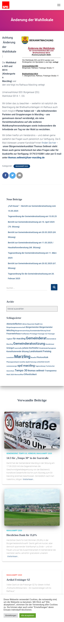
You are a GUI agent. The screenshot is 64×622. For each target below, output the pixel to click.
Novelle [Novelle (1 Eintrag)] (33, 357)
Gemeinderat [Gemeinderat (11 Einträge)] (36, 338)
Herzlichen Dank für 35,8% (21, 535)
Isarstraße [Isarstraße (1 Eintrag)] (18, 348)
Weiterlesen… (28, 479)
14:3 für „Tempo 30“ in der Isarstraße (27, 458)
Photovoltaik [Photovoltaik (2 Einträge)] (42, 357)
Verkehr (32, 453)
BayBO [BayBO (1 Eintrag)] (37, 324)
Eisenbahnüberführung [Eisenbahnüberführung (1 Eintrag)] (38, 331)
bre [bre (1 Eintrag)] (41, 324)
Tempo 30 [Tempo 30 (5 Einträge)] (21, 370)
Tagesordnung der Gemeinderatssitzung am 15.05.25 (32, 216)
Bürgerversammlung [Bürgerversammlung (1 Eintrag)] (22, 331)
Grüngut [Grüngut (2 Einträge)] (10, 348)
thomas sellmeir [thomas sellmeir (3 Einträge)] (36, 370)
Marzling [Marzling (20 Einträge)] (22, 356)
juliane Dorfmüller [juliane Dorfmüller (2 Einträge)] (30, 348)
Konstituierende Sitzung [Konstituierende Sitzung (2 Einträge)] (17, 351)
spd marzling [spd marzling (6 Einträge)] (26, 365)
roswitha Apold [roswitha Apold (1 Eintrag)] (24, 362)
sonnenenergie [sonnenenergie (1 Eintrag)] (11, 366)
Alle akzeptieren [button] (27, 615)
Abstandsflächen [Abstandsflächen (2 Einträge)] (14, 324)
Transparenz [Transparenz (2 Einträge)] (51, 370)
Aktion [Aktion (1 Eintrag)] (24, 324)
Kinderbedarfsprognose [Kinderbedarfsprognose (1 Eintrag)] (47, 348)
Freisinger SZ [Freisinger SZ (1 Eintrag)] (42, 334)
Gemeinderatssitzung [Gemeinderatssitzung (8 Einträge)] (29, 344)
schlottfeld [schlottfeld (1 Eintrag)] (40, 362)
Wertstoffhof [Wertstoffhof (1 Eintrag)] (19, 375)
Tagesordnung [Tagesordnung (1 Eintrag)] (40, 366)
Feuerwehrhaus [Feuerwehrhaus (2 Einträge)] (13, 333)
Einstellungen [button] (10, 615)
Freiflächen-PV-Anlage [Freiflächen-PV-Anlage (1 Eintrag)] (29, 334)
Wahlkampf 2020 (22, 166)
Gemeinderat (12, 453)
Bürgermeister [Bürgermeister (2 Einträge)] (32, 327)
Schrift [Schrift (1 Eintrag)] (47, 362)
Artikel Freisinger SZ (18, 579)
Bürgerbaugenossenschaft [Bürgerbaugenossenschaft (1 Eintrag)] (15, 327)
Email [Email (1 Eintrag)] (48, 331)
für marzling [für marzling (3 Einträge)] (19, 338)
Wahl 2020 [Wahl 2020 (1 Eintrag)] (10, 375)
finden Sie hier (49, 142)
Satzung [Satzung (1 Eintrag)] (33, 362)
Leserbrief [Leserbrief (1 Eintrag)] (10, 357)
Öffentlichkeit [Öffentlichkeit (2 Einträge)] (30, 374)
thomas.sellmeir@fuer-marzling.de (26, 157)
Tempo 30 (23, 453)
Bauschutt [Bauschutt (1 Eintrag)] (31, 324)
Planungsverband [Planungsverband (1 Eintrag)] (12, 362)
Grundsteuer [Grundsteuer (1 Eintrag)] (49, 344)
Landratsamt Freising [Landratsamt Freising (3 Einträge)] (40, 351)
